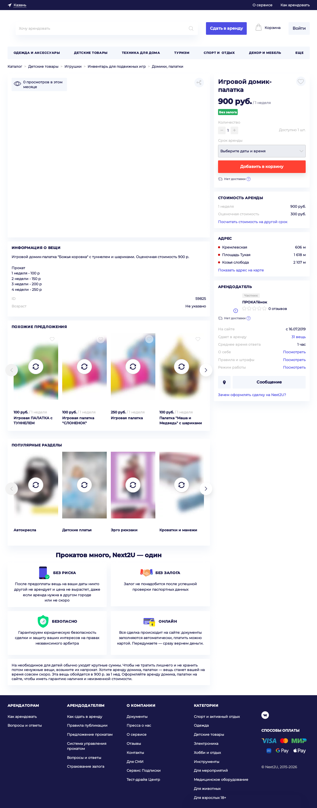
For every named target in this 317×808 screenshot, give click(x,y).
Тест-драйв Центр (143, 779)
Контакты (135, 752)
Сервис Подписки (144, 770)
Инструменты (206, 761)
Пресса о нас (139, 725)
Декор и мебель (265, 53)
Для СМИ (135, 761)
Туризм (181, 53)
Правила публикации (87, 725)
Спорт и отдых (219, 53)
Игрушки (73, 66)
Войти (299, 28)
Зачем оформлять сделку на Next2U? (252, 395)
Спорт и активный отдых (217, 716)
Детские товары (91, 53)
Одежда (201, 725)
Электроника (206, 743)
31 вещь (299, 337)
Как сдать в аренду (84, 716)
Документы (137, 716)
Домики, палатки (167, 66)
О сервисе (262, 5)
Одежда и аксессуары (37, 53)
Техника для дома (141, 53)
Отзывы (134, 743)
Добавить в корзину (261, 166)
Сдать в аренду (226, 28)
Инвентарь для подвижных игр (117, 66)
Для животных (207, 788)
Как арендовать (295, 5)
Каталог (15, 66)
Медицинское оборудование (221, 779)
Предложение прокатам (90, 734)
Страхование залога (85, 766)
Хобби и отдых (207, 752)
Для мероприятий (211, 770)
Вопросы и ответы (25, 725)
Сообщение (269, 382)
